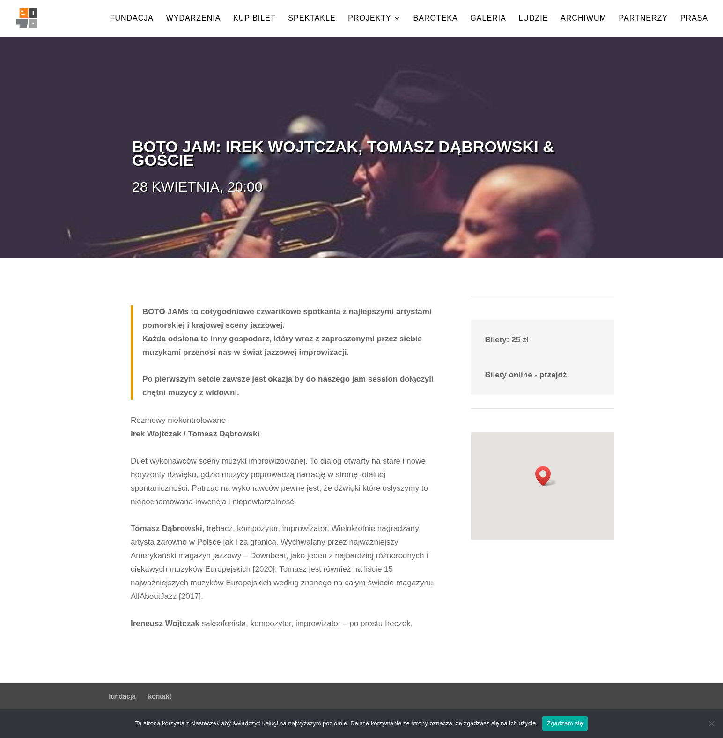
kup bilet (254, 18)
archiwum (583, 18)
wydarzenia (193, 18)
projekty (369, 18)
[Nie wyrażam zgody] (711, 723)
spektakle (311, 18)
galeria (488, 18)
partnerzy (643, 18)
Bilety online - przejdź (526, 374)
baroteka (435, 18)
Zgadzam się (565, 723)
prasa (694, 18)
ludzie (533, 18)
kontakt (159, 696)
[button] (546, 476)
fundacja (132, 18)
